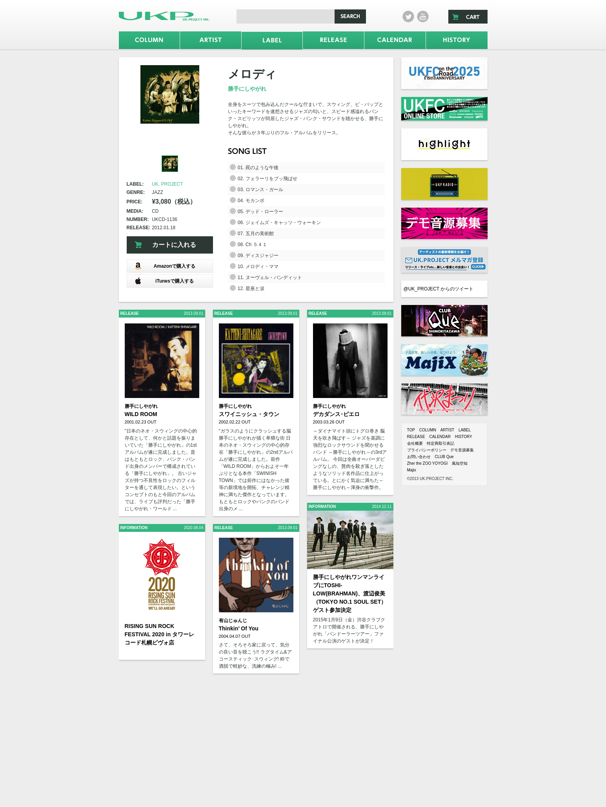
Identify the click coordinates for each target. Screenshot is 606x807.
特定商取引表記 (440, 443)
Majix (411, 470)
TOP (411, 430)
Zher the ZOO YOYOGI (427, 463)
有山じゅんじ (233, 620)
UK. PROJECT (167, 184)
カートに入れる (174, 244)
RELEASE (416, 437)
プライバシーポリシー (426, 450)
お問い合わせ (419, 457)
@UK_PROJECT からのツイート (439, 289)
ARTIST (447, 430)
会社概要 (415, 443)
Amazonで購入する (165, 266)
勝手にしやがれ (247, 89)
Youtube (423, 16)
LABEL (465, 430)
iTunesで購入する (164, 281)
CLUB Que (444, 457)
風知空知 (460, 463)
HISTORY (463, 437)
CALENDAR (439, 437)
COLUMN (427, 430)
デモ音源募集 (462, 450)
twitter (408, 16)
